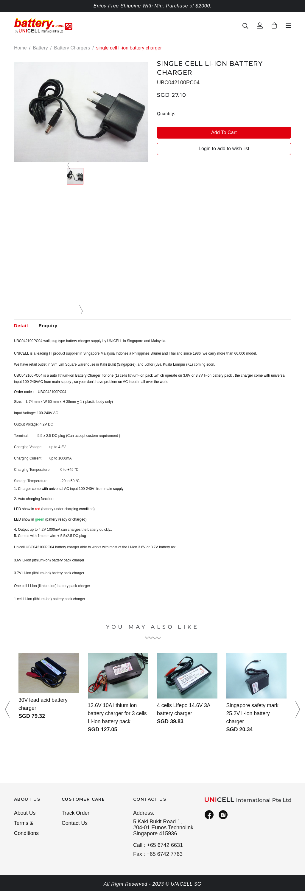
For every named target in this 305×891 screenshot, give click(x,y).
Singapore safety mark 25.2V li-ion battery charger (253, 714)
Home (20, 47)
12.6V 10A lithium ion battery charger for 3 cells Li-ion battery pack (116, 714)
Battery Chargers (72, 47)
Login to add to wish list (224, 148)
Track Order (76, 813)
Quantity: (166, 113)
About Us (25, 813)
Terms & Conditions (26, 829)
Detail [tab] (21, 325)
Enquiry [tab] (49, 325)
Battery (40, 47)
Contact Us (75, 824)
